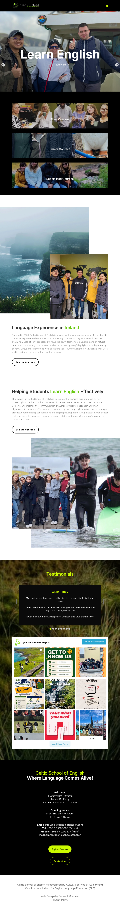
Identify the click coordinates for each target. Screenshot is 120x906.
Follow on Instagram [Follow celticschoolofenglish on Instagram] (94, 641)
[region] (60, 51)
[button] (3, 65)
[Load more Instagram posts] (60, 744)
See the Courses (25, 362)
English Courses (60, 849)
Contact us (60, 861)
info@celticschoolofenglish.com (64, 824)
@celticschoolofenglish (67, 835)
